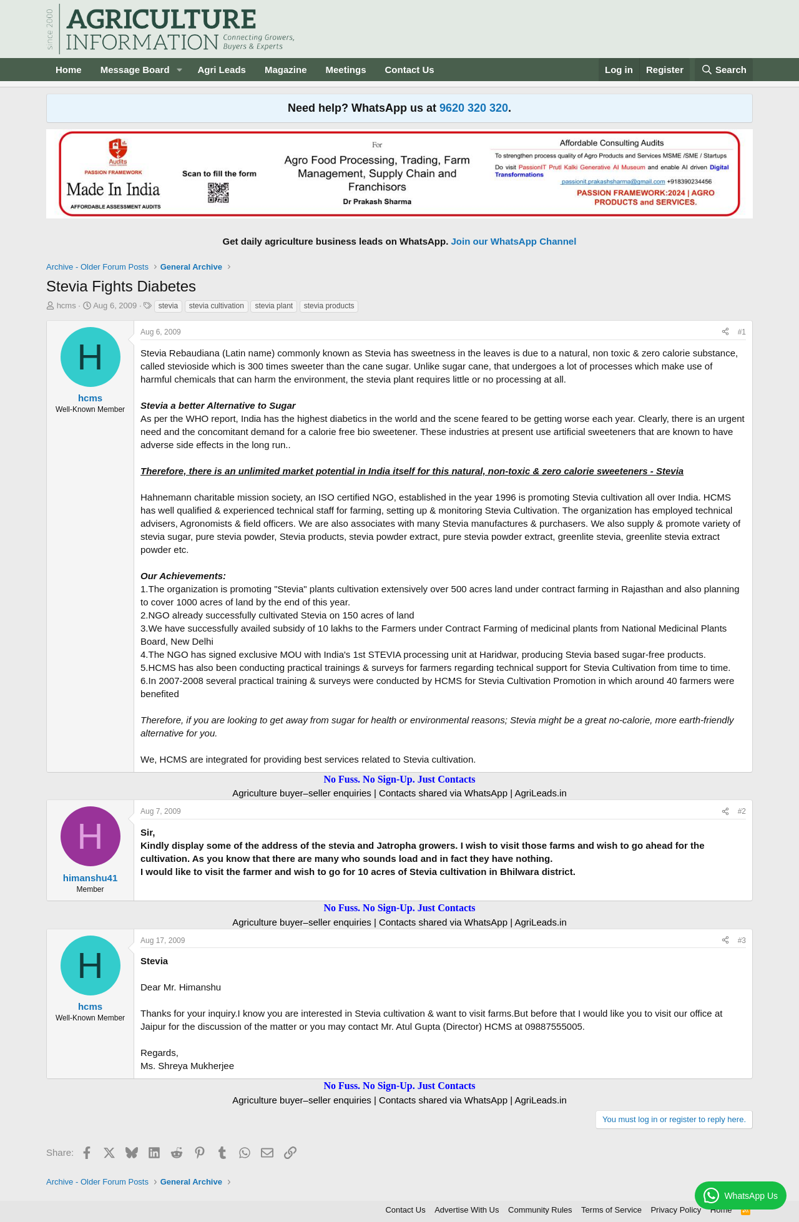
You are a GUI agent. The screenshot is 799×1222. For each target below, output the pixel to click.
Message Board (135, 69)
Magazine (286, 69)
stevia (168, 305)
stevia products (329, 305)
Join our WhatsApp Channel (514, 241)
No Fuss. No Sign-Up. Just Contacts (399, 779)
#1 (742, 332)
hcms (66, 305)
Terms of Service (611, 1210)
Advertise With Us (466, 1210)
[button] (179, 69)
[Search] (724, 69)
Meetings (345, 69)
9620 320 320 (473, 108)
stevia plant (274, 305)
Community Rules (540, 1210)
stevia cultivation (216, 305)
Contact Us (409, 69)
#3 (742, 940)
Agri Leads (221, 69)
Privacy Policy (675, 1210)
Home (69, 69)
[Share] (725, 332)
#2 (742, 811)
